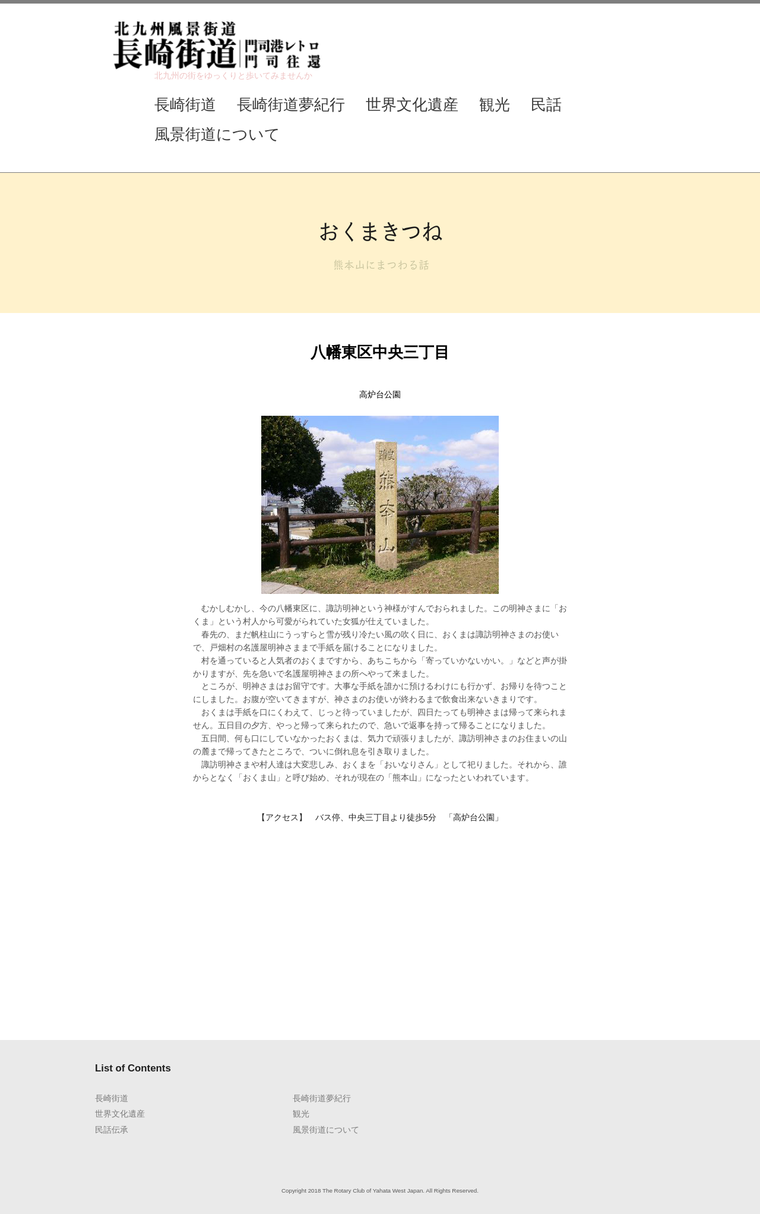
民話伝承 (111, 1129)
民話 (546, 104)
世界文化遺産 (412, 104)
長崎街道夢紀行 (291, 104)
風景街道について (217, 134)
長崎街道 (185, 104)
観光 (494, 104)
